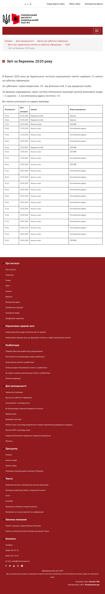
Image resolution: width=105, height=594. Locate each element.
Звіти (8, 285)
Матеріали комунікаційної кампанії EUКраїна (24, 471)
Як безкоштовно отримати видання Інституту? (24, 408)
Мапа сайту (74, 3)
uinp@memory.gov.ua (20, 561)
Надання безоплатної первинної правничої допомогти (28, 435)
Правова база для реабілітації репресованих (24, 351)
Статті (8, 495)
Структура (10, 275)
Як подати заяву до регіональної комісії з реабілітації (28, 373)
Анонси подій (11, 460)
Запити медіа (11, 465)
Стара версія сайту (56, 3)
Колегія (9, 291)
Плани (8, 280)
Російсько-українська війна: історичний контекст (26, 490)
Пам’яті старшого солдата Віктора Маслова (23, 526)
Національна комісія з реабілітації (20, 362)
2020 (67, 44)
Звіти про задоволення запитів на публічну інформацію (35, 44)
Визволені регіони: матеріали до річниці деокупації (27, 485)
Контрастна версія (94, 3)
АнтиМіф (9, 501)
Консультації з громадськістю (18, 403)
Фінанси (9, 441)
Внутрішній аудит (13, 302)
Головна (8, 41)
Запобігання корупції (14, 307)
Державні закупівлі (13, 419)
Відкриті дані (11, 414)
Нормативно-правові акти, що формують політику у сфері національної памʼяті (38, 337)
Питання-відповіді (13, 378)
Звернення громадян (14, 392)
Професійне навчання (15, 318)
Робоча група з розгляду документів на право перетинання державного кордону (39, 424)
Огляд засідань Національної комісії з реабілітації (26, 367)
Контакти (11, 538)
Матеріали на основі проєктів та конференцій (25, 512)
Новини (9, 454)
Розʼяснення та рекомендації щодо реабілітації (25, 356)
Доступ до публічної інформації (52, 41)
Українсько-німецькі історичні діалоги (21, 506)
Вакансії (9, 296)
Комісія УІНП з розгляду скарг (18, 430)
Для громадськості (25, 41)
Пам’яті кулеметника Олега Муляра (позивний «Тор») (27, 531)
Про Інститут (11, 269)
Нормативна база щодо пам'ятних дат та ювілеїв (26, 332)
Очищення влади (13, 313)
